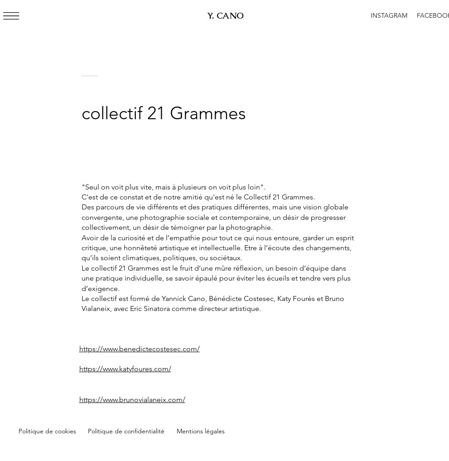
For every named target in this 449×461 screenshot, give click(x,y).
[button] (11, 15)
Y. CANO (226, 15)
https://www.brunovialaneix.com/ (132, 399)
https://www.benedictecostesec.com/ (139, 349)
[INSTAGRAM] (389, 16)
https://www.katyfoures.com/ (125, 368)
